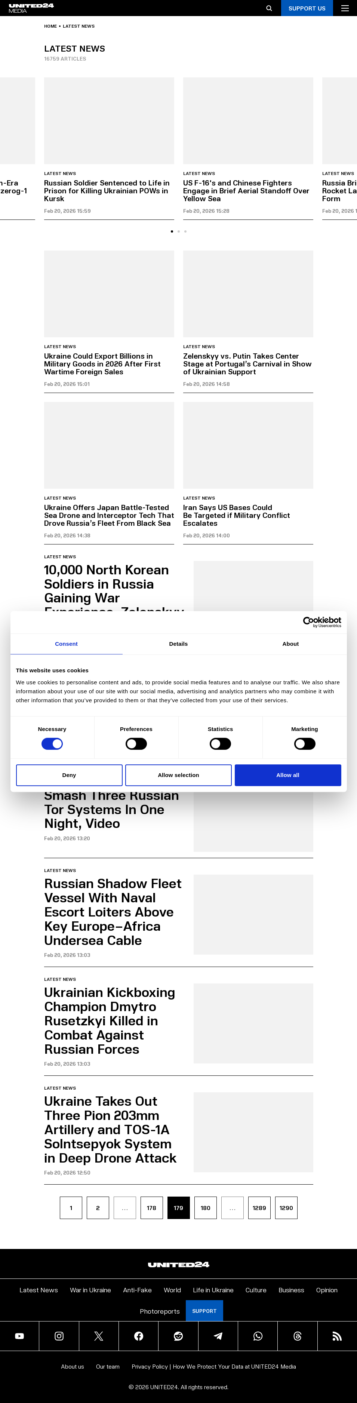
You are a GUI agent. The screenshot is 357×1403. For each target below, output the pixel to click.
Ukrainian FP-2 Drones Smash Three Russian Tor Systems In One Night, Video (113, 801)
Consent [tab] (66, 644)
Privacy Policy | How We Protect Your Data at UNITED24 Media (214, 1366)
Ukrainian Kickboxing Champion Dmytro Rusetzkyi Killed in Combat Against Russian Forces (109, 1019)
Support (204, 1310)
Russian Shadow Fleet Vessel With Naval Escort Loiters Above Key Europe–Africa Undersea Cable (113, 911)
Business (291, 1289)
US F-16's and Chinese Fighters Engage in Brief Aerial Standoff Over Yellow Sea (246, 190)
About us (72, 1366)
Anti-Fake (137, 1289)
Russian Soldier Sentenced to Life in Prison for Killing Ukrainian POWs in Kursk (107, 190)
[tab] (172, 231)
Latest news (60, 173)
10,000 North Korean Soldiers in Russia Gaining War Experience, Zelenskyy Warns (114, 597)
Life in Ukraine (213, 1289)
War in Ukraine (90, 1289)
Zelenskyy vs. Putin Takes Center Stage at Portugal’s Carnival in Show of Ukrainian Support (247, 363)
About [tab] (291, 644)
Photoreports (160, 1310)
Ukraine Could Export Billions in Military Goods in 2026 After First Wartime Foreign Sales (102, 363)
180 (205, 1207)
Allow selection (178, 775)
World (172, 1289)
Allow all (287, 775)
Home (50, 26)
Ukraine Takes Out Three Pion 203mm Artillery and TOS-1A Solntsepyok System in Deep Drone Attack (110, 1128)
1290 (286, 1207)
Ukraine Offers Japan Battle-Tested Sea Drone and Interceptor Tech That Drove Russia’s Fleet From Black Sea (109, 515)
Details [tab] (178, 644)
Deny (69, 775)
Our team (108, 1366)
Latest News (38, 1289)
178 (151, 1207)
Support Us (307, 8)
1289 (259, 1207)
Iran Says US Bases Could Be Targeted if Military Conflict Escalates (236, 515)
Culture (256, 1289)
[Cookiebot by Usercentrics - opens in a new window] (308, 622)
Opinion (327, 1289)
